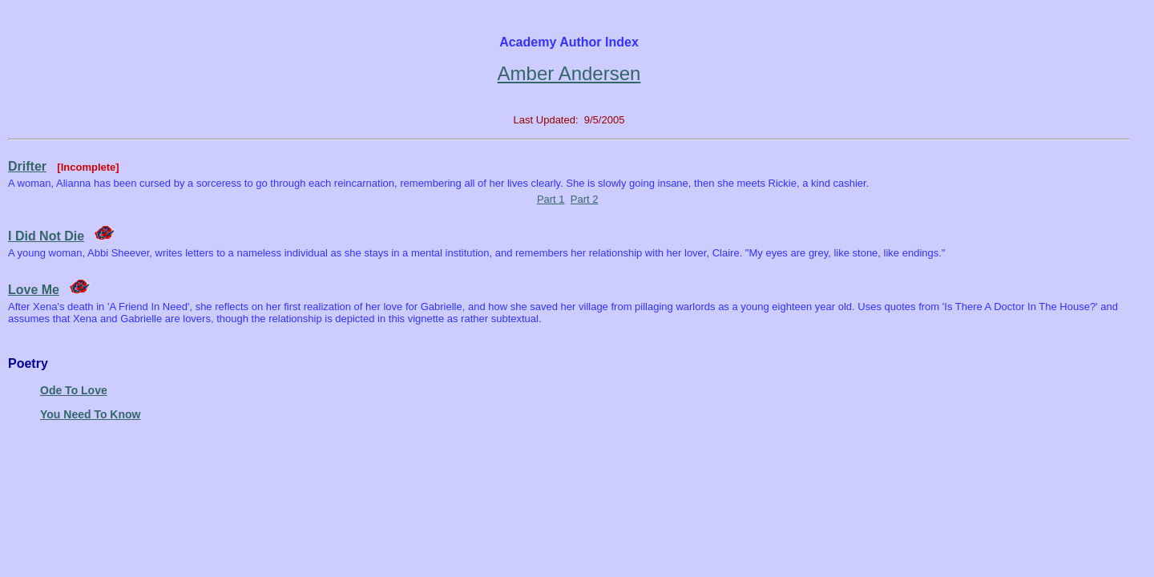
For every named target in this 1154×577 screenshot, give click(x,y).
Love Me (33, 290)
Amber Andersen (569, 73)
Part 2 (585, 199)
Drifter (27, 166)
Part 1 (551, 199)
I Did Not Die (46, 236)
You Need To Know (90, 414)
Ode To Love (73, 390)
